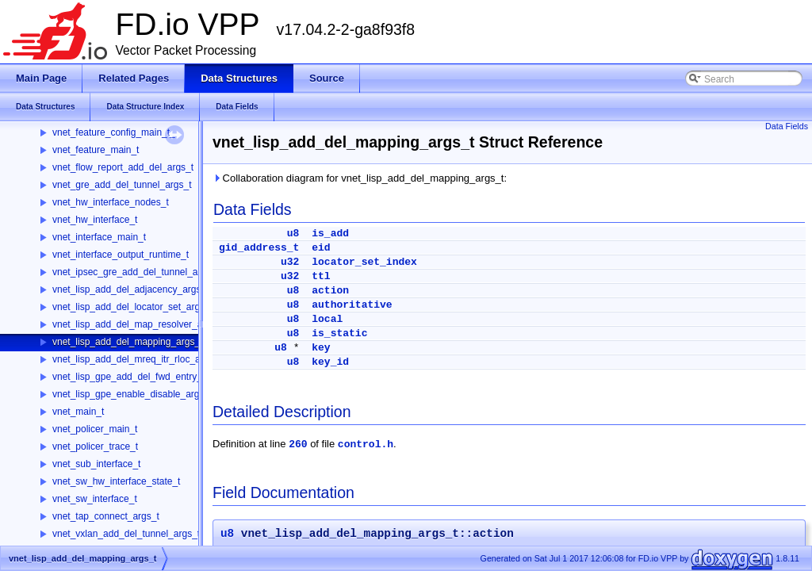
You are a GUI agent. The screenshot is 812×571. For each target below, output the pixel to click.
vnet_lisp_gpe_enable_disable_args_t (132, 394)
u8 (293, 234)
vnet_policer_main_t (94, 429)
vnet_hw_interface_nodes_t (110, 202)
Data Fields (786, 126)
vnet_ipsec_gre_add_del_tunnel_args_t (135, 272)
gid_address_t (259, 248)
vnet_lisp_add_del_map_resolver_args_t (138, 324)
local (327, 319)
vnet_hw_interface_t (94, 219)
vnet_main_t (78, 411)
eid (321, 248)
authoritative (352, 305)
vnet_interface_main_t (99, 237)
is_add (330, 234)
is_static (339, 333)
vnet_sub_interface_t (96, 463)
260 (298, 444)
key (321, 348)
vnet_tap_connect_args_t (105, 516)
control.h (365, 444)
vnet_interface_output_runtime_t (120, 254)
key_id (330, 362)
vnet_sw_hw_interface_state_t (116, 481)
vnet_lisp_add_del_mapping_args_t (127, 341)
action (330, 291)
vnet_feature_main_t (95, 149)
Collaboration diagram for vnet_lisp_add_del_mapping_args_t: (360, 178)
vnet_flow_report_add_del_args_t (122, 167)
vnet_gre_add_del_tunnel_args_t (121, 184)
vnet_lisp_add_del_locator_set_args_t (132, 306)
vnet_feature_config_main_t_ (113, 132)
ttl (321, 276)
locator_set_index (364, 262)
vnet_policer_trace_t (95, 446)
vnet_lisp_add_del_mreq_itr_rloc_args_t (136, 359)
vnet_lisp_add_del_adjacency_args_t (130, 289)
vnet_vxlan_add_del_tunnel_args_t (126, 533)
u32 (290, 262)
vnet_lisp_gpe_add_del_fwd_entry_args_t (140, 376)
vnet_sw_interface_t (94, 498)
